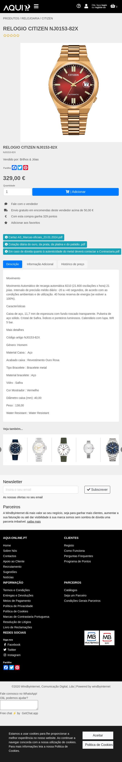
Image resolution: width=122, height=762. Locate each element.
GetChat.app (30, 713)
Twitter (9, 649)
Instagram (12, 655)
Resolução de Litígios (17, 622)
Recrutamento (12, 566)
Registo (69, 545)
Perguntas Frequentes (78, 556)
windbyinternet (101, 686)
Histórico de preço (72, 264)
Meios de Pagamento (17, 600)
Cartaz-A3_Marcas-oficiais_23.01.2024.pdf (33, 237)
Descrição (12, 264)
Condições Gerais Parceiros (82, 600)
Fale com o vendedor (24, 204)
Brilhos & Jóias (29, 159)
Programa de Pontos (77, 561)
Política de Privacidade (18, 606)
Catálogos (70, 590)
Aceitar (98, 735)
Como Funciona (74, 550)
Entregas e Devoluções (18, 595)
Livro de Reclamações (17, 627)
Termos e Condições (16, 590)
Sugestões (10, 572)
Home (7, 545)
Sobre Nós (10, 550)
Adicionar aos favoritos (25, 222)
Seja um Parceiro (75, 595)
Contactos (9, 556)
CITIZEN (47, 18)
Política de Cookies (15, 611)
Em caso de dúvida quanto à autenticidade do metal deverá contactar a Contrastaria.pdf (62, 251)
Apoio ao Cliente (14, 561)
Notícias (8, 577)
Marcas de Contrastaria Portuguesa (26, 616)
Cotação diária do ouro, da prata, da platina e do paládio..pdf (45, 244)
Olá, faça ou (99, 6)
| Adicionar (75, 192)
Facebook (11, 644)
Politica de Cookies (99, 744)
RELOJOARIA (31, 18)
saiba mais (34, 521)
